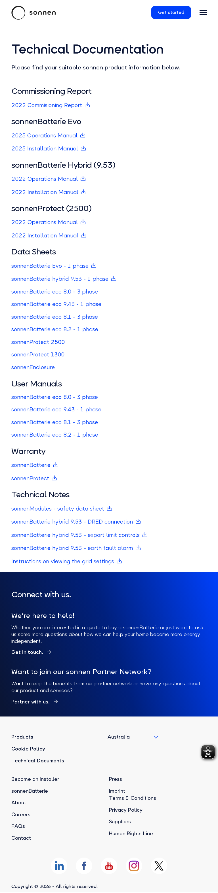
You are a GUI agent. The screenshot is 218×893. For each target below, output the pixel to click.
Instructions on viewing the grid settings (63, 561)
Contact (21, 838)
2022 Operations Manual (44, 179)
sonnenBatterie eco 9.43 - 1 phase (56, 304)
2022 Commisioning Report (47, 105)
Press (115, 779)
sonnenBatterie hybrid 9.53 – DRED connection (73, 521)
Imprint (117, 791)
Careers (21, 814)
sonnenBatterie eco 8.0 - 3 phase (55, 291)
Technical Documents (37, 761)
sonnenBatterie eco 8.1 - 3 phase (55, 317)
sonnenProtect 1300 (38, 354)
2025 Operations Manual (44, 135)
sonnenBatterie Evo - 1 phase (50, 266)
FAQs (18, 826)
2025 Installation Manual (45, 148)
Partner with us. (31, 702)
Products (22, 737)
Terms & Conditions (132, 798)
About (18, 802)
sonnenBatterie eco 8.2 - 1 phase (55, 329)
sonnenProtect (30, 478)
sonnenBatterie (31, 465)
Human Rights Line (131, 833)
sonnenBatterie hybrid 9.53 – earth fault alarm (72, 548)
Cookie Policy (28, 749)
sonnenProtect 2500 (38, 342)
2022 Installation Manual (45, 192)
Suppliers (120, 821)
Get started (170, 12)
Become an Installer (35, 779)
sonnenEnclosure (33, 367)
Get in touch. (28, 652)
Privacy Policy (126, 810)
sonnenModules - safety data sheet (58, 508)
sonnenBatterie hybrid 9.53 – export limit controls (76, 535)
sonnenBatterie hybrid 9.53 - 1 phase (60, 279)
